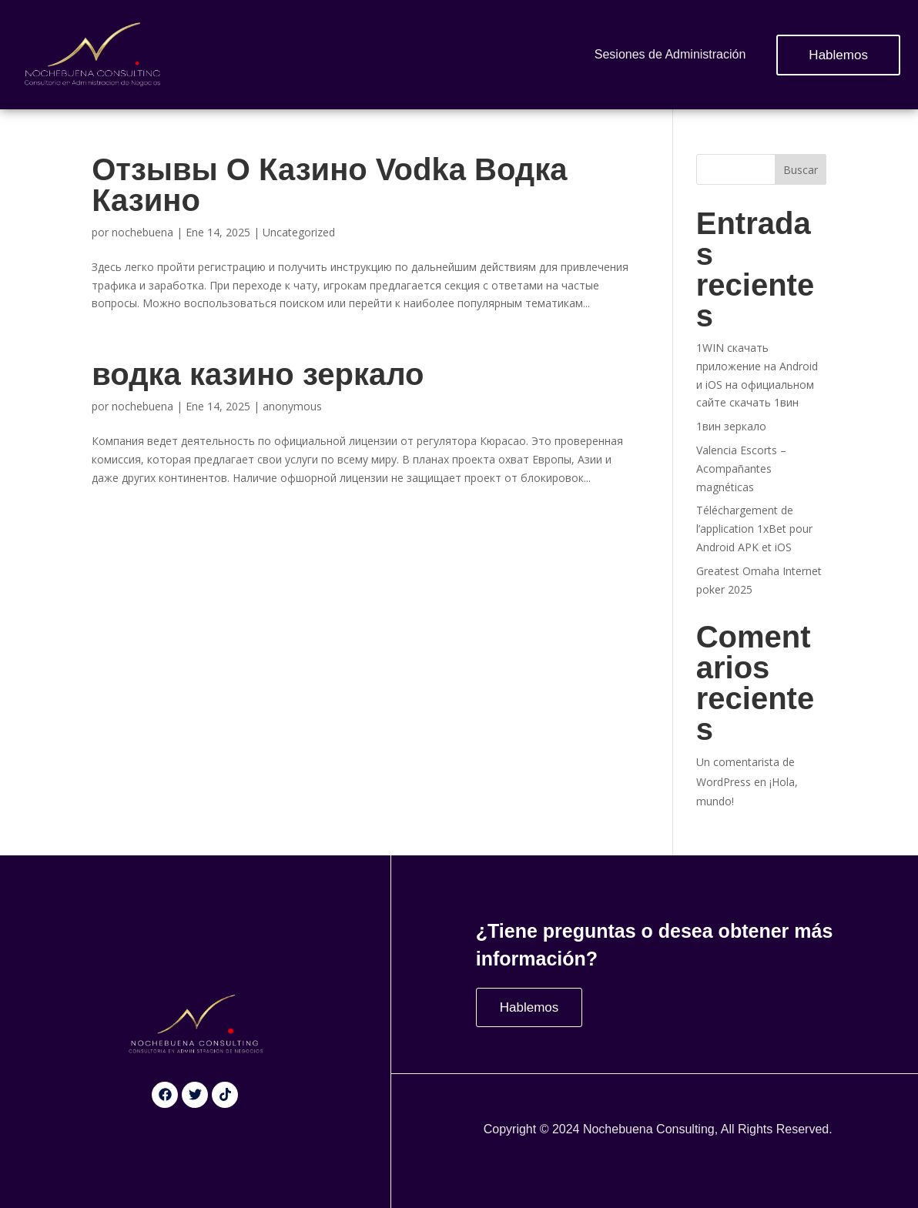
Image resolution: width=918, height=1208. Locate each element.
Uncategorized (299, 232)
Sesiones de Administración (670, 54)
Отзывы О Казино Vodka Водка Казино (329, 184)
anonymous (292, 406)
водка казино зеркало (258, 374)
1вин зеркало (731, 426)
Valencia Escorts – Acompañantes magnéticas (741, 468)
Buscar (800, 169)
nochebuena (142, 232)
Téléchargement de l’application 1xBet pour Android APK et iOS (754, 528)
